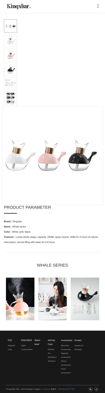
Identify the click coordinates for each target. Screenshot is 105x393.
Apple (23, 346)
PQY (10, 340)
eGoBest (45, 389)
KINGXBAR (26, 340)
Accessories (66, 340)
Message (78, 349)
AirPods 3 (52, 361)
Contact (78, 340)
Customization (27, 349)
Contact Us (78, 346)
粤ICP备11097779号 (66, 389)
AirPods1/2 (52, 357)
